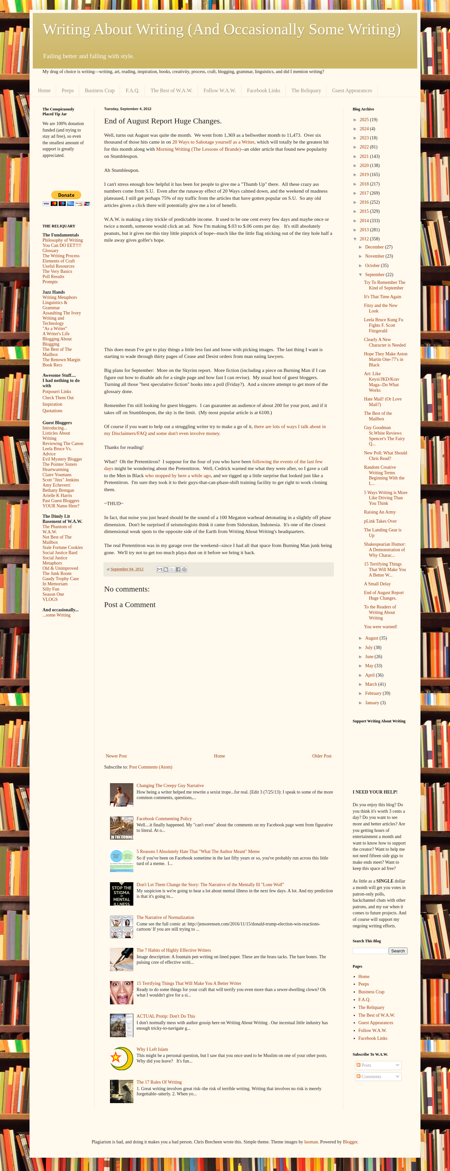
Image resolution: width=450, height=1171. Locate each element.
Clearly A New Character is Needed (385, 342)
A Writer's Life (56, 333)
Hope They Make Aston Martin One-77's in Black (385, 359)
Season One (53, 594)
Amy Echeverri (56, 485)
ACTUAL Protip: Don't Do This (166, 1016)
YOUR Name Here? (61, 505)
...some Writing (56, 615)
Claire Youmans (57, 474)
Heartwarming (56, 469)
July (369, 647)
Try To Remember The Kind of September (384, 285)
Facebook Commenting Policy (164, 818)
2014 (365, 220)
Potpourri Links (57, 391)
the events (283, 461)
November (375, 256)
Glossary (51, 250)
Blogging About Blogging (57, 342)
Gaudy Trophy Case (61, 578)
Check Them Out (58, 397)
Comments (369, 1076)
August (372, 638)
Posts (364, 1065)
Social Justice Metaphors (55, 560)
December (375, 247)
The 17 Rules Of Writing (159, 1082)
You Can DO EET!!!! (62, 245)
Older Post (322, 756)
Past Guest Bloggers (61, 500)
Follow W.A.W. (219, 90)
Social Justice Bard (60, 552)
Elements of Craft (59, 261)
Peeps (68, 90)
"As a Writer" (55, 328)
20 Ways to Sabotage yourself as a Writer (213, 142)
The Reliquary (306, 90)
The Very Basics (57, 271)
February (374, 693)
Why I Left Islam (152, 1049)
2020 (365, 165)
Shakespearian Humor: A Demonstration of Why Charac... (385, 550)
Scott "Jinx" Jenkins (61, 479)
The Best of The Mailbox (57, 352)
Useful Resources (58, 266)
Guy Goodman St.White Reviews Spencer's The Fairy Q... (384, 435)
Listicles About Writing (56, 436)
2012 (365, 238)
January (372, 702)
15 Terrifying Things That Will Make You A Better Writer (189, 983)
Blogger (350, 1141)
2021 (365, 156)
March (371, 684)
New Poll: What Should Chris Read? (385, 456)
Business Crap (100, 90)
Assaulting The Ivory (62, 313)
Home (44, 90)
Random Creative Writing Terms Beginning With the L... (384, 475)
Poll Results (53, 276)
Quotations (52, 410)
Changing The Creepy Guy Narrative (170, 785)
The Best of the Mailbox (378, 416)
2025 (365, 119)
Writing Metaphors (60, 297)
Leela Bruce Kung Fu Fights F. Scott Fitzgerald (383, 325)
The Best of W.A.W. (171, 90)
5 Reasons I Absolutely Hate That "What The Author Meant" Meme (198, 851)
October (373, 265)
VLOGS (50, 599)
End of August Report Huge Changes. (384, 595)
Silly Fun (51, 589)
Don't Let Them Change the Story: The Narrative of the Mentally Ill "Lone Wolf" (210, 884)
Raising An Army (380, 512)
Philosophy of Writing (63, 240)
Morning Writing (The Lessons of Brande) (198, 149)
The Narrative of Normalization (165, 917)
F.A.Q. (133, 90)
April (370, 675)
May (369, 665)
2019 (365, 174)
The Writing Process (61, 255)
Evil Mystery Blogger (62, 459)
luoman (311, 1141)
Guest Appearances (352, 90)
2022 (365, 147)
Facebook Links (263, 90)
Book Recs (52, 365)
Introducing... (55, 428)
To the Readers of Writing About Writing (380, 612)
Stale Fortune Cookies (63, 547)
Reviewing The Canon (63, 443)
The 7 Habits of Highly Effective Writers (174, 950)
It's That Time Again (382, 296)
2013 (365, 229)
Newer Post (116, 756)
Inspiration (52, 404)
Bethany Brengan (58, 490)
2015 (365, 211)
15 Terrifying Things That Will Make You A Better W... (385, 570)
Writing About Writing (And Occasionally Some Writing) (222, 29)
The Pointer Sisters (60, 464)
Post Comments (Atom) (150, 767)
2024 (365, 128)
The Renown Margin (61, 359)
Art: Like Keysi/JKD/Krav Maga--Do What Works (381, 381)
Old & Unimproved (60, 568)
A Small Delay (377, 583)
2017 (365, 193)
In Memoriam (55, 583)
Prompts (50, 281)
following (262, 461)
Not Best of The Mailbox (57, 540)
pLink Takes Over (380, 521)
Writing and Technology (53, 321)
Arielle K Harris (57, 495)
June (369, 656)
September (375, 274)
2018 (365, 184)
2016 (365, 202)
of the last (304, 461)
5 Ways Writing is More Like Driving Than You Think (385, 498)
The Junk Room (57, 573)
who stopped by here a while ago (178, 475)
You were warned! (380, 626)
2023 (365, 137)
